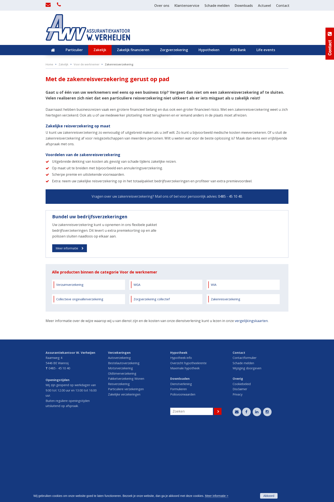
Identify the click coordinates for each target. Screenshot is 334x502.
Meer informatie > (216, 496)
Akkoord (268, 496)
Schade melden (243, 435)
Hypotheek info (181, 430)
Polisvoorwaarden (182, 466)
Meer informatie (67, 319)
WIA (213, 357)
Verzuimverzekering (70, 357)
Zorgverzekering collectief (152, 371)
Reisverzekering (119, 456)
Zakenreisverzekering (225, 371)
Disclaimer (240, 461)
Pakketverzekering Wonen (126, 451)
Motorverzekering (120, 440)
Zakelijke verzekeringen (124, 466)
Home (49, 135)
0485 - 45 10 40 (230, 267)
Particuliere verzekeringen (126, 461)
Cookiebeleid (242, 456)
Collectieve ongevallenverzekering (79, 371)
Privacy (237, 466)
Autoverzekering (119, 430)
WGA (137, 357)
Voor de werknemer (86, 135)
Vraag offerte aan (65, 112)
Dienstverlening (181, 456)
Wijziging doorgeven (247, 440)
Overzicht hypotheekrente (188, 435)
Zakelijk (63, 135)
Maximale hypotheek (185, 440)
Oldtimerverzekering (122, 445)
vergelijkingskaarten (251, 392)
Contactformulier (244, 430)
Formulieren (178, 461)
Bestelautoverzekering (124, 435)
